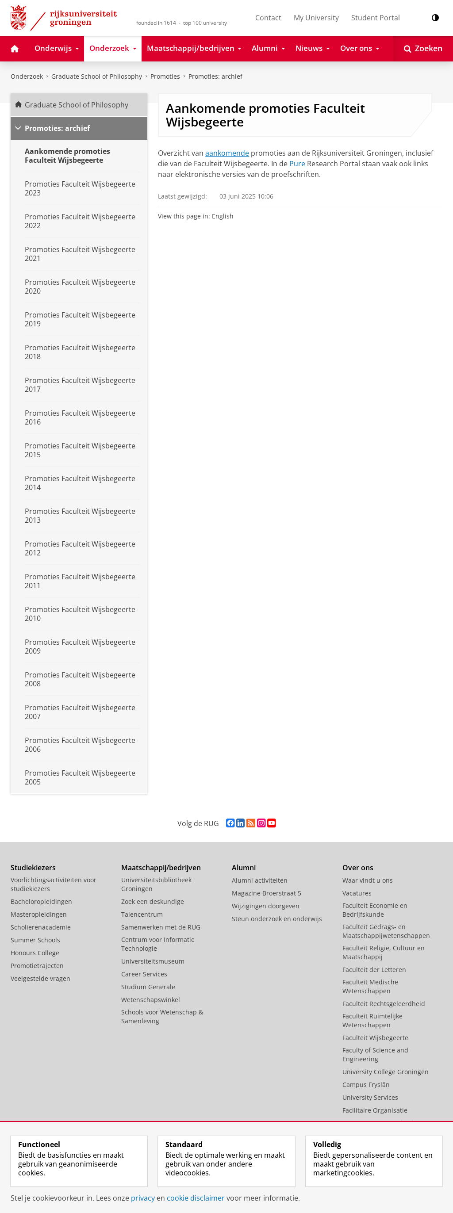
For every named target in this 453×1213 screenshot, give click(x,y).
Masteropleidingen (39, 914)
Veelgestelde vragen (40, 978)
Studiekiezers (33, 867)
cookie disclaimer (196, 1198)
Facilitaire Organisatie (374, 1110)
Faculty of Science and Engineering (375, 1054)
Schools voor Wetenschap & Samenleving (162, 1016)
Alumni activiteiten (260, 880)
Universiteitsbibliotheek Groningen (156, 884)
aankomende (227, 153)
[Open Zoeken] (423, 48)
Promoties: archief (215, 76)
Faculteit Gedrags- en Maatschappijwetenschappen (386, 931)
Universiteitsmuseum (152, 961)
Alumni (244, 867)
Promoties (165, 76)
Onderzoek (27, 76)
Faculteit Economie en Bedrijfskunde (374, 909)
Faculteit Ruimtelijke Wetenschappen (372, 1020)
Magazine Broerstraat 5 (266, 893)
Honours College (35, 953)
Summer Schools (35, 940)
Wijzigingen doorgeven (265, 906)
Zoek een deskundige (152, 901)
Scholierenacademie (41, 927)
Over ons (357, 867)
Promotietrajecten (37, 965)
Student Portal (375, 18)
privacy (143, 1198)
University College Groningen (385, 1072)
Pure (297, 163)
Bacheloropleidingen (41, 901)
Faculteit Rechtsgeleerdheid (383, 1003)
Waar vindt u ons (367, 880)
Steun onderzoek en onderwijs (277, 919)
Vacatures (357, 893)
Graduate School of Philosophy (76, 105)
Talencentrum (142, 914)
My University (316, 18)
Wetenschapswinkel (150, 999)
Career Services (144, 974)
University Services (370, 1097)
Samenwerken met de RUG (160, 927)
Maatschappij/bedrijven (161, 867)
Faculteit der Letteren (374, 969)
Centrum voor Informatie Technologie (158, 944)
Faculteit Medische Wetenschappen (370, 986)
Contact (268, 18)
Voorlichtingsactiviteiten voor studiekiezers (53, 884)
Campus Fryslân (366, 1084)
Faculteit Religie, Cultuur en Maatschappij (383, 952)
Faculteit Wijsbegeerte (375, 1037)
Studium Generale (148, 987)
